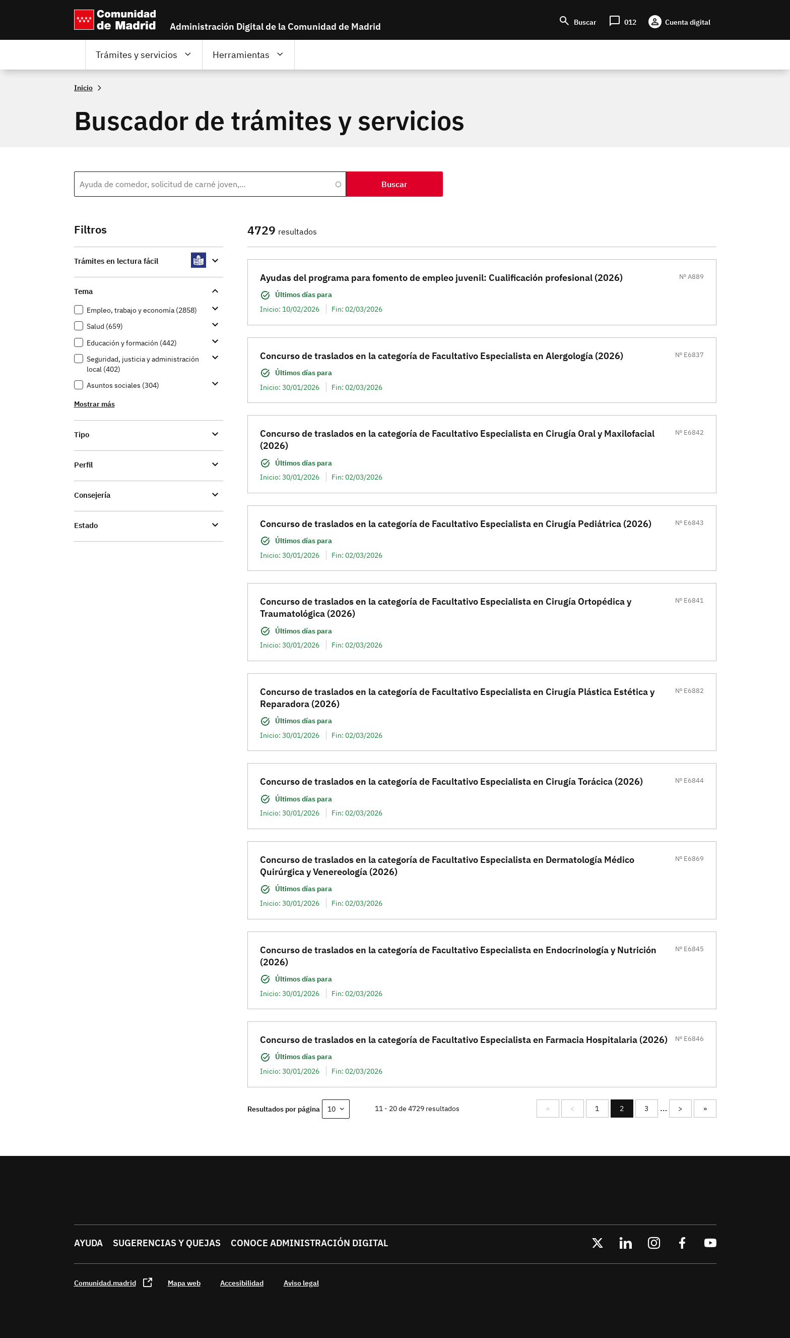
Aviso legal (301, 1283)
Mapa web (184, 1283)
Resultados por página (283, 1109)
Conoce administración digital (309, 1243)
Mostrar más (94, 404)
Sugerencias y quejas (167, 1243)
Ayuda (88, 1243)
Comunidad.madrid (105, 1283)
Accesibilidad (242, 1283)
